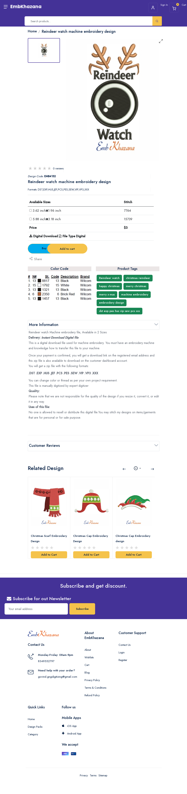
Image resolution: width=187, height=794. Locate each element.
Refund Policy (92, 694)
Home (31, 718)
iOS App (69, 725)
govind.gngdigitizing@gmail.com (57, 676)
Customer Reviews (44, 445)
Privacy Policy (92, 679)
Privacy (84, 775)
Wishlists (89, 657)
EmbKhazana (26, 6)
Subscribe (82, 608)
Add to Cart (49, 554)
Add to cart (93, 249)
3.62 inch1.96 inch (47, 210)
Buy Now (48, 248)
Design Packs (35, 726)
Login (122, 652)
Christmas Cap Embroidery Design (90, 538)
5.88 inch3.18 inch (47, 219)
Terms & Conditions (95, 687)
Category (33, 733)
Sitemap (103, 775)
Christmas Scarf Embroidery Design (49, 538)
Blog (87, 672)
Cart (87, 664)
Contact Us (124, 644)
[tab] (44, 50)
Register (123, 659)
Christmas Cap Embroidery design (133, 538)
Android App (71, 733)
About (88, 649)
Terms (93, 775)
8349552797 (46, 660)
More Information (43, 324)
